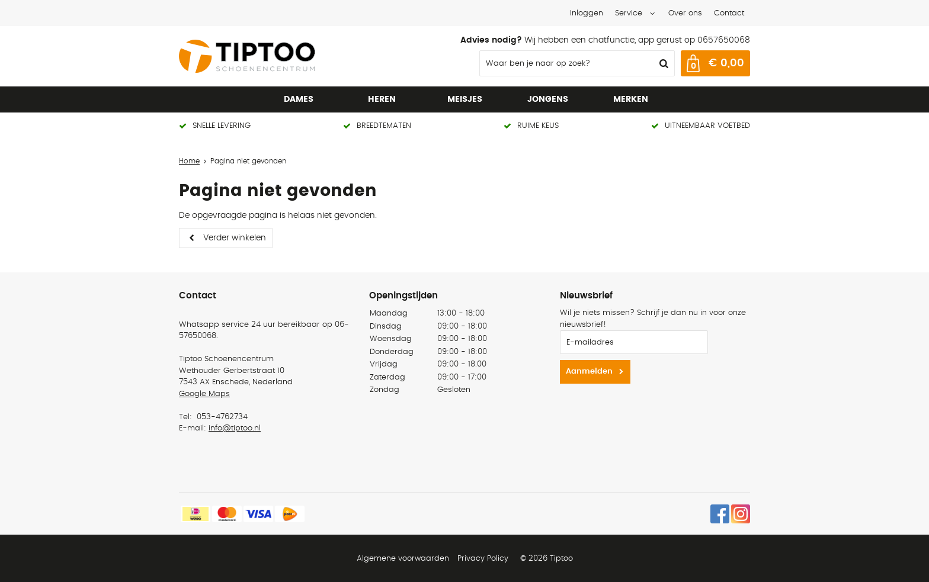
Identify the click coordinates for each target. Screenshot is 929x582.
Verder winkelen (234, 238)
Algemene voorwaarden (403, 558)
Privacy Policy (482, 558)
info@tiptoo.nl (235, 428)
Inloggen (586, 13)
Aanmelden (589, 371)
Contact (729, 13)
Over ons (685, 13)
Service (628, 13)
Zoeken (662, 63)
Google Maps (204, 394)
